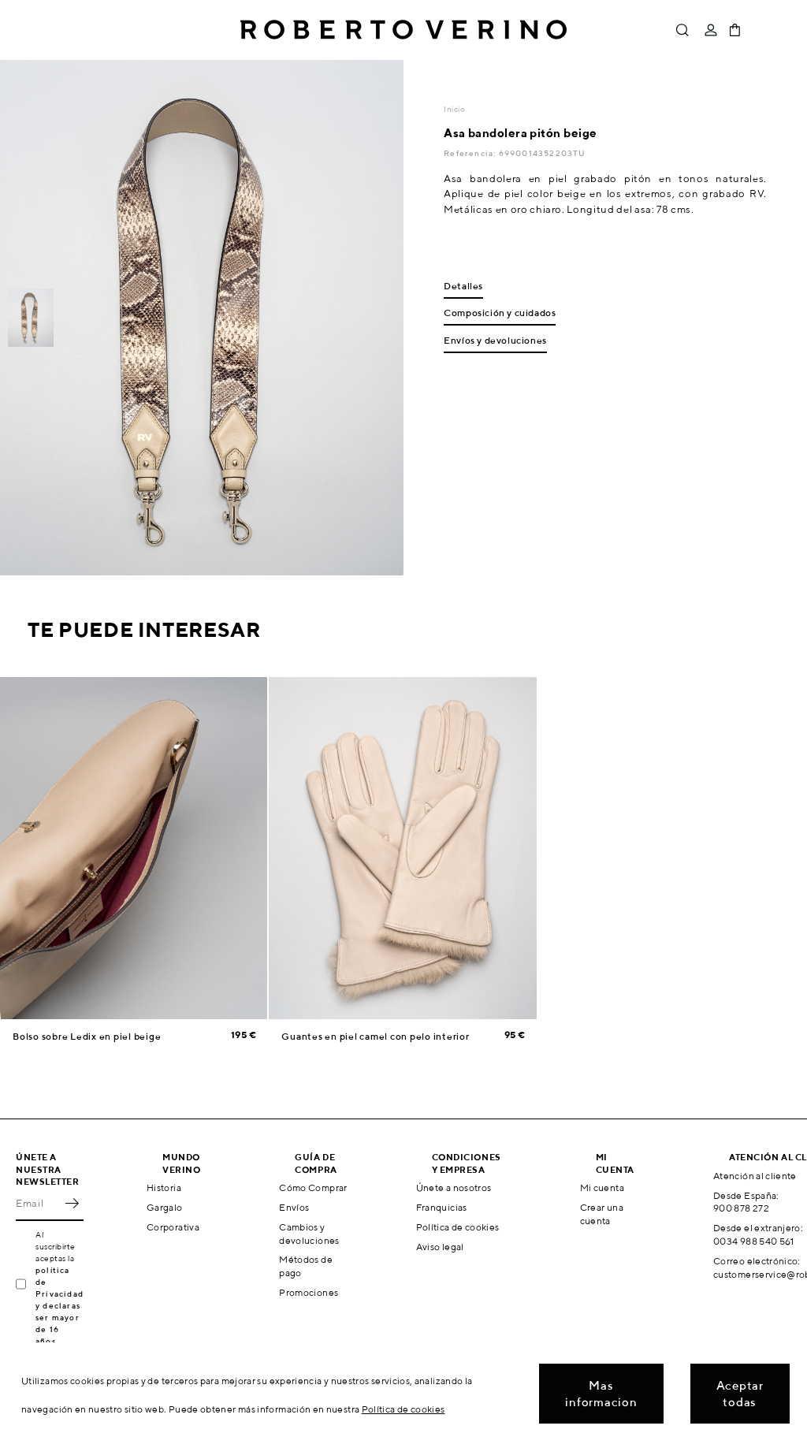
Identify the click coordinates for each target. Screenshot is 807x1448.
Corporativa (173, 1227)
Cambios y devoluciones (309, 1233)
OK (72, 1203)
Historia (164, 1187)
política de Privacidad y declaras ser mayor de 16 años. (59, 1305)
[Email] (38, 1203)
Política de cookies (458, 1227)
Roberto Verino (403, 30)
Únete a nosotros (454, 1187)
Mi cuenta (602, 1187)
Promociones (308, 1292)
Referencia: (471, 153)
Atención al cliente (755, 1176)
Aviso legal (440, 1247)
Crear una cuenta (601, 1214)
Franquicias (441, 1207)
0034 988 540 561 (753, 1241)
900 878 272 (741, 1208)
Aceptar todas (740, 1394)
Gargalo (165, 1207)
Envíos (294, 1207)
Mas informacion (601, 1394)
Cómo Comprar (313, 1187)
